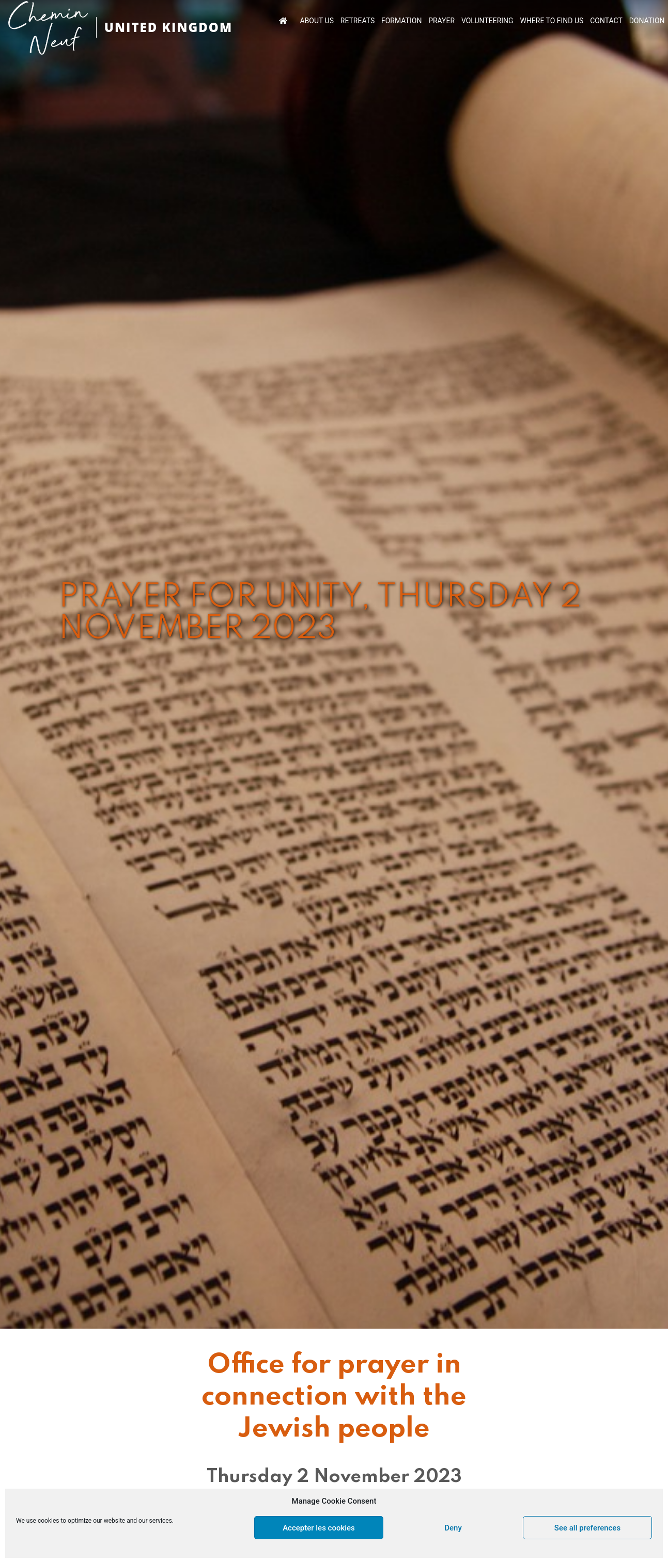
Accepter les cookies (319, 1528)
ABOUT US (317, 21)
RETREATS (357, 21)
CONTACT (606, 21)
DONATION (647, 21)
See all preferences (587, 1528)
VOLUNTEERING (487, 21)
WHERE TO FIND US (551, 21)
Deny (453, 1528)
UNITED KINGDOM (168, 27)
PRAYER (441, 21)
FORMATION (401, 21)
